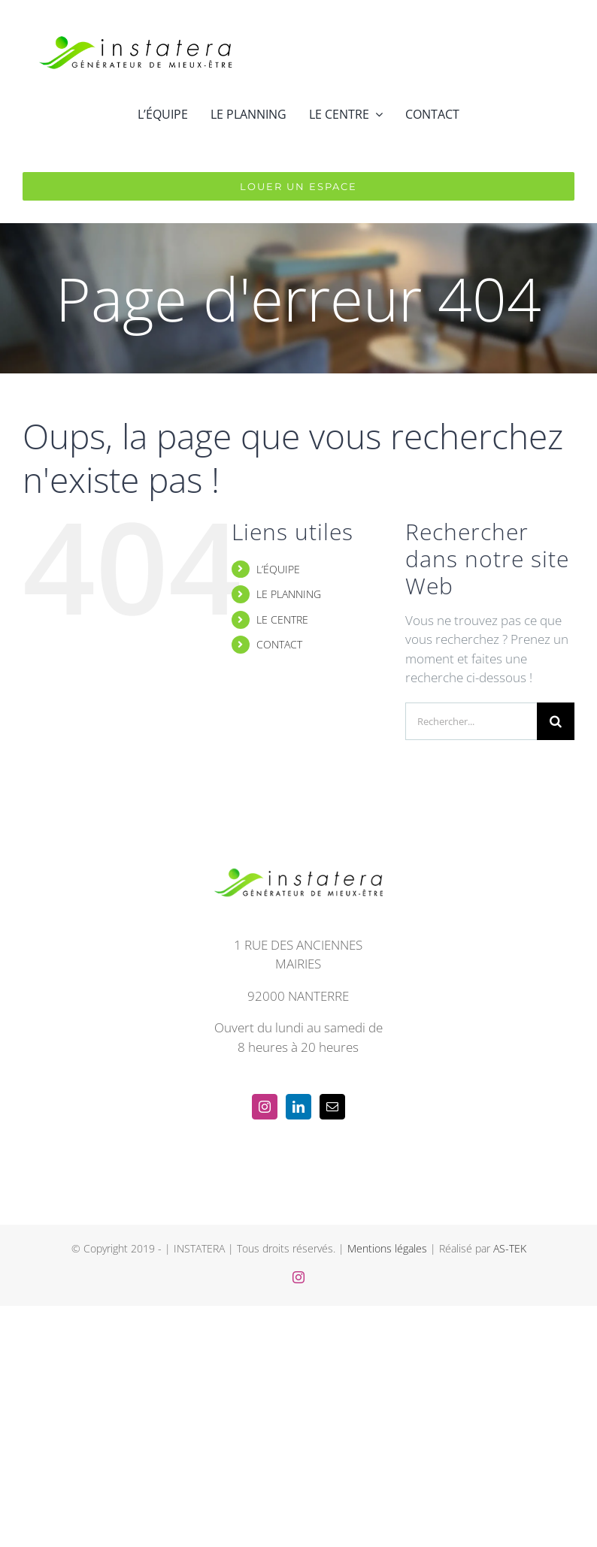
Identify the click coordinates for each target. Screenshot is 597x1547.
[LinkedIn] (298, 1106)
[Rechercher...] (471, 721)
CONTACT (279, 644)
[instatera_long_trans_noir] (135, 21)
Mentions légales (387, 1248)
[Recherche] (555, 721)
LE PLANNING (288, 594)
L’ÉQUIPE (278, 569)
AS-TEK (509, 1248)
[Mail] (332, 1106)
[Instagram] (264, 1106)
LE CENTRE (282, 619)
